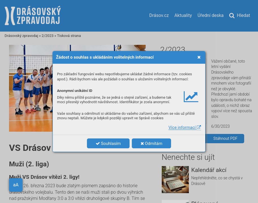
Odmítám (152, 143)
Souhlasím (108, 143)
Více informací (185, 127)
